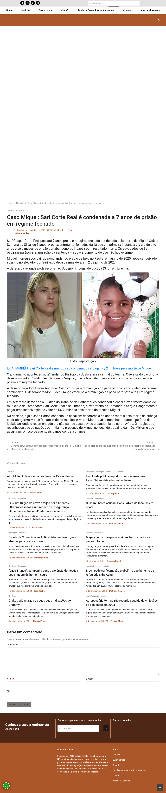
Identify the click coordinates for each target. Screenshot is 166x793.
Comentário (13, 644)
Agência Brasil (114, 561)
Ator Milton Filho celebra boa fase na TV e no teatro (40, 476)
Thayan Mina (116, 621)
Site (9, 691)
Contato (127, 10)
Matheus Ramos (117, 591)
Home (9, 10)
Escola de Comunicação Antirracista (95, 10)
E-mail (89, 679)
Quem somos (45, 10)
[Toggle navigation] (7, 17)
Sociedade (20, 211)
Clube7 (65, 10)
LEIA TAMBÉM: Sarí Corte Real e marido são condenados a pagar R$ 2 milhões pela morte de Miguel (79, 368)
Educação (100, 472)
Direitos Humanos (94, 566)
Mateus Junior (116, 523)
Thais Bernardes (21, 233)
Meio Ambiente (93, 596)
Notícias (25, 10)
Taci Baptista (112, 493)
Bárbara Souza (41, 557)
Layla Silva (37, 527)
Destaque (90, 472)
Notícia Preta (36, 492)
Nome (10, 679)
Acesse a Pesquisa (150, 10)
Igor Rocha (39, 591)
